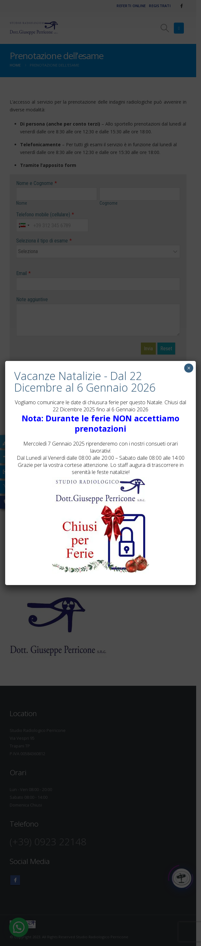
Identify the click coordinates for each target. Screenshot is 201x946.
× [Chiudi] (189, 368)
